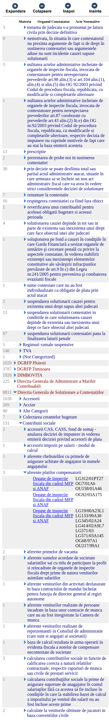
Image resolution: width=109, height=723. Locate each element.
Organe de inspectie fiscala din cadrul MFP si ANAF (53, 483)
